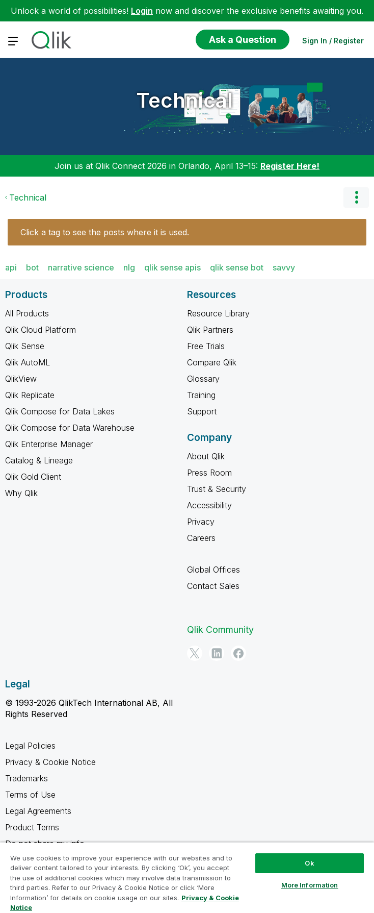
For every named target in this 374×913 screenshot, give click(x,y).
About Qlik (206, 456)
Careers (201, 538)
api (11, 267)
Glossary (203, 379)
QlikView (21, 379)
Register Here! (289, 166)
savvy (284, 267)
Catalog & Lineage (39, 460)
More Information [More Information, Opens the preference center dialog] (309, 885)
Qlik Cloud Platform (40, 330)
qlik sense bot (236, 267)
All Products (27, 313)
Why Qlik (21, 493)
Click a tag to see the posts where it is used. (104, 232)
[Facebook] (238, 653)
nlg (129, 267)
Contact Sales (213, 586)
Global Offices (213, 569)
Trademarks (26, 778)
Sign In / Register (333, 40)
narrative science (81, 267)
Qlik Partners (210, 330)
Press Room (209, 472)
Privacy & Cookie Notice (50, 762)
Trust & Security (216, 489)
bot (32, 267)
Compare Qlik (211, 362)
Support (202, 411)
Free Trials (206, 346)
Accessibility (209, 505)
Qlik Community (220, 629)
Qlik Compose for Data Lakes (60, 411)
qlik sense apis (172, 267)
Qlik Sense (24, 346)
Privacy (201, 521)
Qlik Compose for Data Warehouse (70, 428)
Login (142, 11)
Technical (184, 100)
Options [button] (356, 197)
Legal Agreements (38, 811)
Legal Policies (30, 746)
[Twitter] (194, 653)
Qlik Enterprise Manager (49, 444)
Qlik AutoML (27, 362)
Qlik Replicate (30, 395)
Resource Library (218, 313)
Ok (309, 863)
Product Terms (32, 827)
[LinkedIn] (216, 653)
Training (201, 395)
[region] (187, 877)
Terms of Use (30, 794)
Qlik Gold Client (33, 477)
